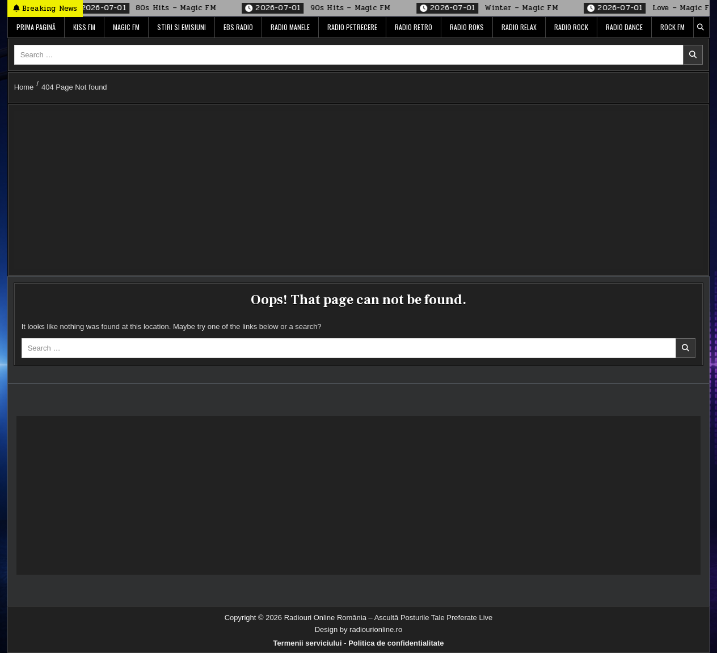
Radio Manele (290, 27)
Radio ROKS (467, 27)
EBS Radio (238, 27)
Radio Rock (571, 27)
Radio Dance (624, 27)
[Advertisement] (354, 190)
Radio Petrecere (352, 27)
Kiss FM (84, 27)
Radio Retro (413, 27)
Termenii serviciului (307, 643)
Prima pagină (36, 27)
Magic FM (126, 27)
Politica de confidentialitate (396, 643)
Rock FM (672, 27)
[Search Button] (700, 27)
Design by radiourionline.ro (359, 629)
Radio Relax (519, 27)
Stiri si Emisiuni (181, 27)
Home (24, 87)
